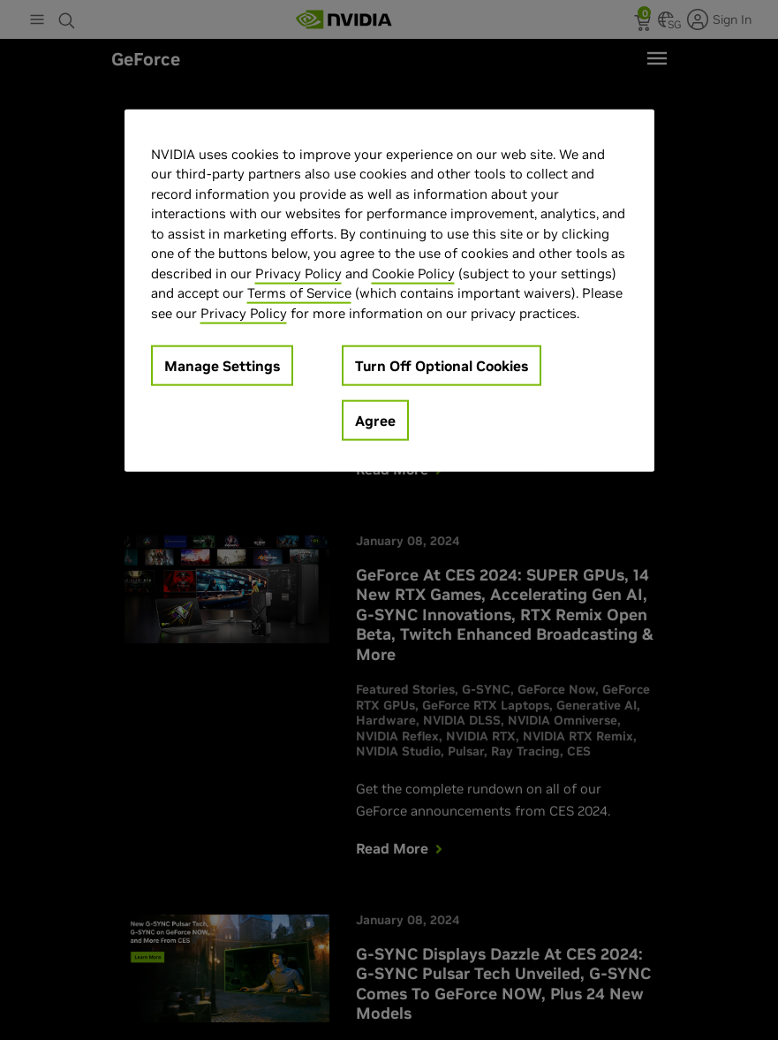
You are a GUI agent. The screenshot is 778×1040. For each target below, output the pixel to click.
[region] (389, 290)
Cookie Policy (413, 272)
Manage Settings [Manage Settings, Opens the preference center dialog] (222, 366)
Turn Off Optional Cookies (441, 366)
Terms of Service (299, 293)
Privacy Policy (298, 272)
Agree (375, 420)
